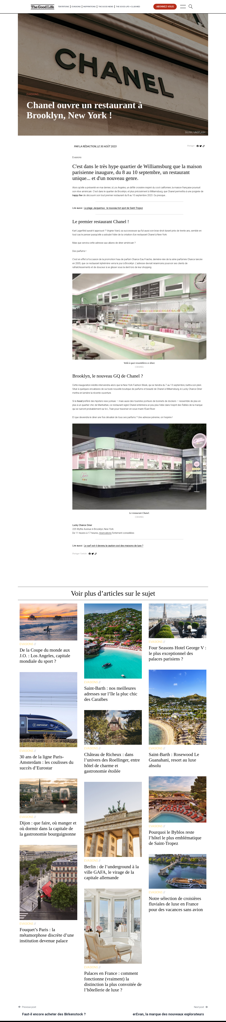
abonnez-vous (165, 6)
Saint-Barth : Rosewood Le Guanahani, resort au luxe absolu (174, 760)
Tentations (63, 6)
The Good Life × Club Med (128, 6)
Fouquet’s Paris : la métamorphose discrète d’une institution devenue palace (47, 935)
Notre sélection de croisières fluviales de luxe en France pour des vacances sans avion (176, 904)
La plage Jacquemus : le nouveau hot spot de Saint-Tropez (113, 208)
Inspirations (89, 6)
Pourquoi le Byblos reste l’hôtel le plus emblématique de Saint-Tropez (175, 837)
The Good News (105, 6)
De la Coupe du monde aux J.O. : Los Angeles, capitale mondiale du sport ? (45, 655)
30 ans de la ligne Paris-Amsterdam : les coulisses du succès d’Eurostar (46, 762)
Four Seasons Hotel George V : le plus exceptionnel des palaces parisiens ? (177, 653)
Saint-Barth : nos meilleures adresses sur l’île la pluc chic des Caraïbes (110, 694)
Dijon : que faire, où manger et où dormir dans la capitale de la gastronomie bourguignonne (48, 828)
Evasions (76, 6)
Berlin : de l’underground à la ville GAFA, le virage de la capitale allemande (111, 872)
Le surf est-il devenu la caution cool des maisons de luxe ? (113, 545)
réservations (105, 533)
